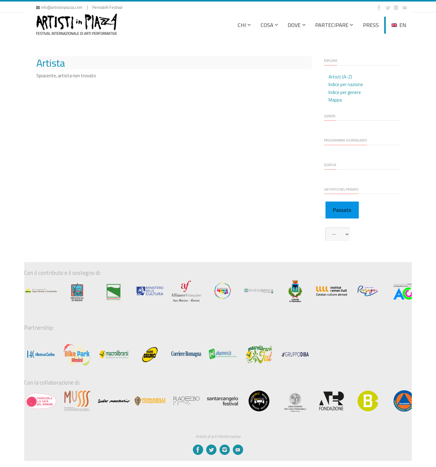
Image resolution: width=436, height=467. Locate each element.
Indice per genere (345, 92)
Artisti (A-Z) (340, 76)
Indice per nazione (346, 84)
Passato (342, 210)
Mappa (335, 99)
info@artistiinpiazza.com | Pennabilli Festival (79, 7)
